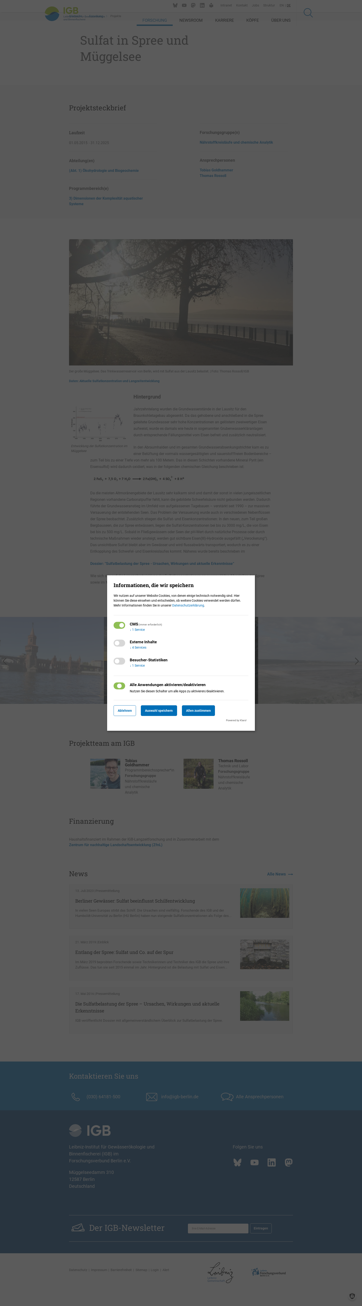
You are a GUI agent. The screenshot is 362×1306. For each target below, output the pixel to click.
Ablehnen (127, 710)
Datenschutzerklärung (188, 605)
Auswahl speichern (164, 710)
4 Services (138, 647)
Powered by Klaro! (236, 720)
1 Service (137, 629)
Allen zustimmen (207, 710)
